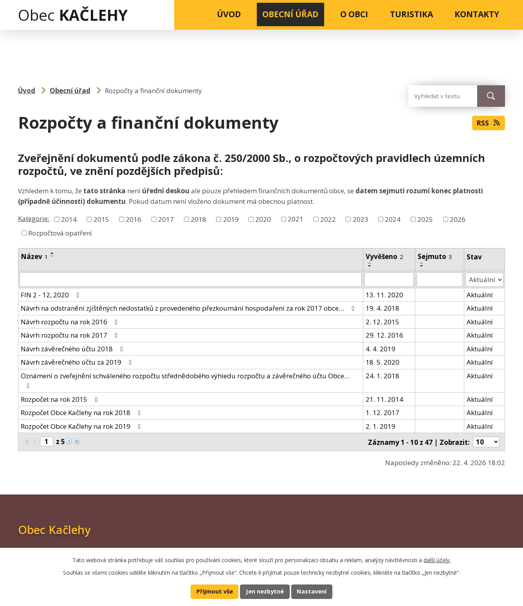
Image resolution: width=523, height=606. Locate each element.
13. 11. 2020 (384, 294)
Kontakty (476, 14)
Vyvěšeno (384, 256)
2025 (425, 218)
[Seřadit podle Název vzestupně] (52, 253)
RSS (488, 123)
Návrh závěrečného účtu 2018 (73, 348)
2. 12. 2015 (382, 321)
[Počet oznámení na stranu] (486, 441)
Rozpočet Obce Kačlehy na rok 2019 (82, 425)
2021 (295, 218)
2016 (133, 218)
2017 (166, 218)
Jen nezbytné (265, 591)
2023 (360, 218)
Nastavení (311, 591)
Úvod (229, 14)
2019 (231, 218)
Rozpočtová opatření (60, 232)
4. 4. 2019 (380, 348)
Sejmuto (435, 256)
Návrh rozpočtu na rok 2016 (71, 321)
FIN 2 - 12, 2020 (51, 294)
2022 (328, 218)
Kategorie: (33, 218)
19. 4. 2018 (382, 308)
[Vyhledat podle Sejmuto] (440, 279)
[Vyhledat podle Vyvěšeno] (389, 279)
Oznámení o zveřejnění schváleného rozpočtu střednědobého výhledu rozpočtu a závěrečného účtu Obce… (185, 380)
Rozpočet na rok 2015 (61, 398)
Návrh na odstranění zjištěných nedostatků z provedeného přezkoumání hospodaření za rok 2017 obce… (189, 308)
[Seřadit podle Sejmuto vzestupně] (422, 262)
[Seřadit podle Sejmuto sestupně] (422, 266)
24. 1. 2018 (382, 375)
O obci (354, 14)
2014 (69, 218)
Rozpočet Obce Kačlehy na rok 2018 (82, 412)
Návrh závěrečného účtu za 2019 (78, 362)
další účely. (437, 559)
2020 (263, 218)
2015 (101, 218)
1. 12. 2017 (382, 412)
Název (34, 256)
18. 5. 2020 (382, 362)
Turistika (411, 14)
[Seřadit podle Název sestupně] (52, 256)
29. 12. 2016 (384, 335)
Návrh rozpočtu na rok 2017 (71, 335)
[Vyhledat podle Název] (191, 279)
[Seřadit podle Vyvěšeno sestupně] (370, 266)
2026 (457, 218)
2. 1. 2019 (380, 425)
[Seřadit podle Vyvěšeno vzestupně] (370, 262)
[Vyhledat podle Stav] (484, 279)
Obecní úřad (290, 14)
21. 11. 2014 (384, 398)
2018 (198, 218)
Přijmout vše (215, 591)
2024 (392, 218)
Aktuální (480, 294)
